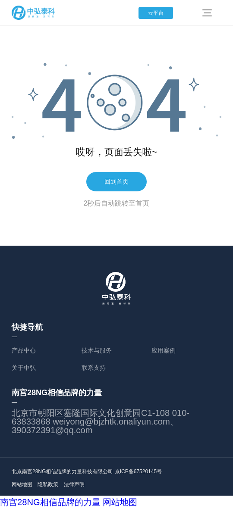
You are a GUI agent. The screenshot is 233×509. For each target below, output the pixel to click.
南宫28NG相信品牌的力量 (50, 502)
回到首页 (116, 181)
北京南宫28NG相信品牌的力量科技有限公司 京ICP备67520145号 (87, 471)
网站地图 (22, 484)
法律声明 (89, 484)
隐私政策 (55, 484)
